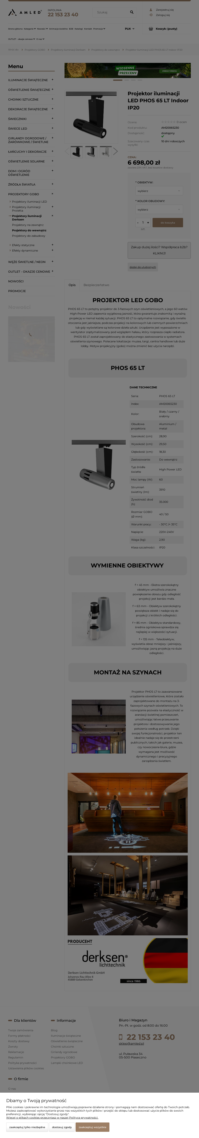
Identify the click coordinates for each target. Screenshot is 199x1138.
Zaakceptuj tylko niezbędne (27, 1127)
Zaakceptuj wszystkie (92, 1127)
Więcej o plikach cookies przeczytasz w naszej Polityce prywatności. (52, 1117)
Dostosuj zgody (62, 1127)
